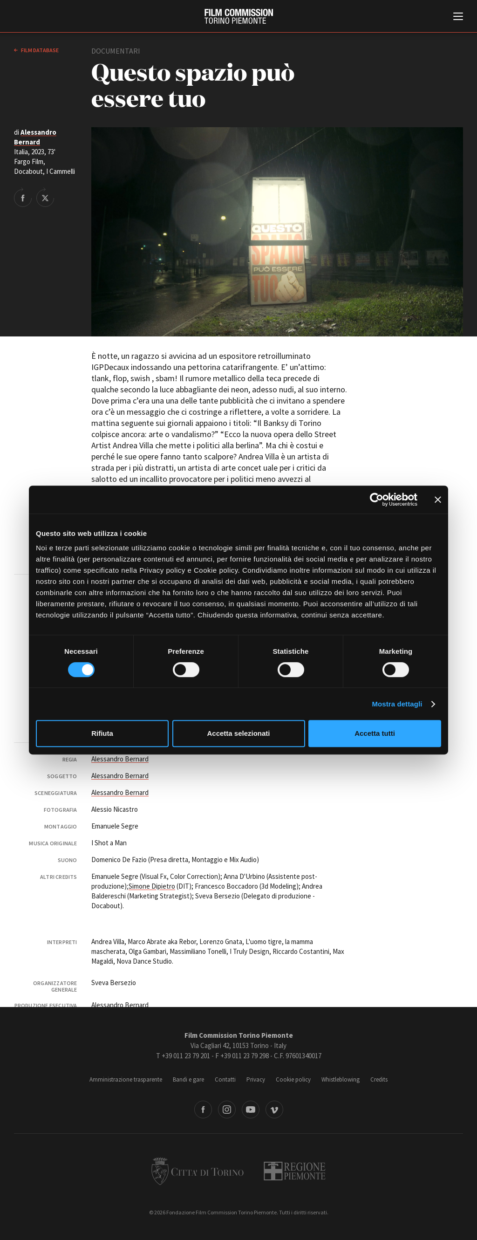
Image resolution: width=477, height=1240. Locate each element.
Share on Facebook (23, 197)
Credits (379, 1079)
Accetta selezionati (238, 733)
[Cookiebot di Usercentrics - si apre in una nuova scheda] (376, 500)
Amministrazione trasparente (125, 1079)
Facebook (203, 1109)
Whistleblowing (340, 1079)
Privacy (255, 1079)
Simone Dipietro (152, 886)
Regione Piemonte (295, 1171)
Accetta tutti (374, 733)
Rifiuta (102, 733)
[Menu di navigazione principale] (458, 17)
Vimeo (274, 1109)
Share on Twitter (45, 197)
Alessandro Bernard (120, 758)
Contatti (225, 1079)
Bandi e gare (188, 1079)
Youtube (250, 1109)
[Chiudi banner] (438, 499)
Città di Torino (197, 1171)
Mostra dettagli (397, 704)
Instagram (227, 1109)
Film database (39, 50)
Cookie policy (293, 1079)
